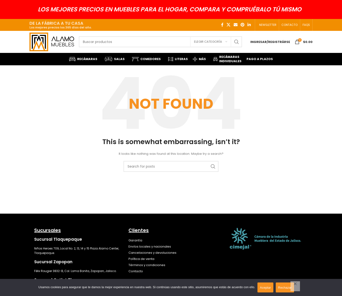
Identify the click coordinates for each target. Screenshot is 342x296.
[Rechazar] (295, 286)
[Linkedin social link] (249, 24)
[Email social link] (235, 24)
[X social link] (228, 24)
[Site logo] (51, 43)
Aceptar (265, 287)
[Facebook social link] (222, 24)
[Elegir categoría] (210, 43)
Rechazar (285, 287)
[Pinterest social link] (242, 24)
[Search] (160, 43)
